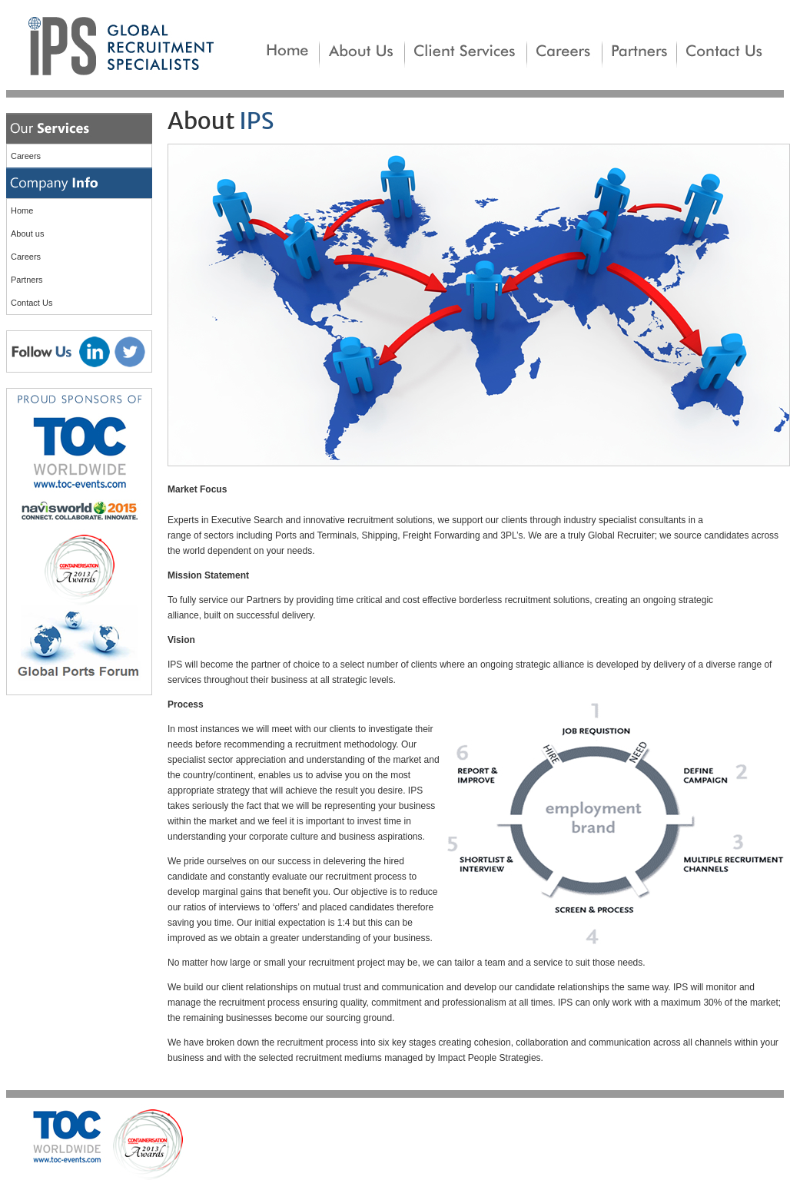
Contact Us (31, 302)
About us (27, 233)
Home (22, 210)
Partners (27, 279)
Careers (26, 156)
